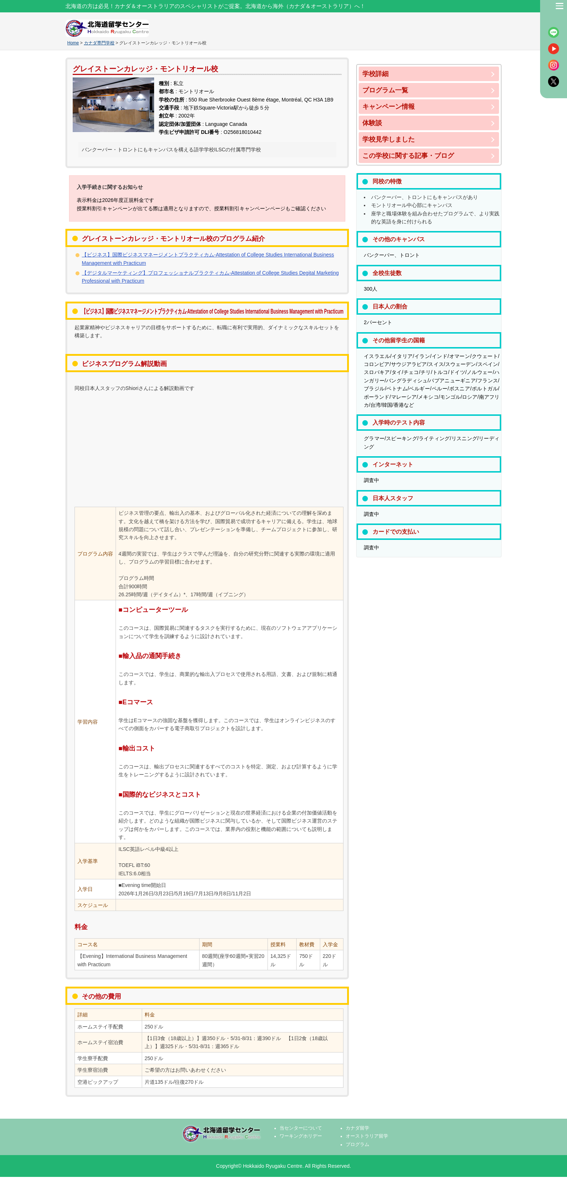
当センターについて (301, 1128)
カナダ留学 (357, 1128)
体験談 (372, 123)
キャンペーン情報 (388, 106)
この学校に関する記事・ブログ (408, 155)
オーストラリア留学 (367, 1136)
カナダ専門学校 (99, 42)
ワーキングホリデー (301, 1136)
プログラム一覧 (385, 90)
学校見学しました (388, 139)
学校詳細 (375, 73)
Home (73, 42)
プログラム (357, 1144)
